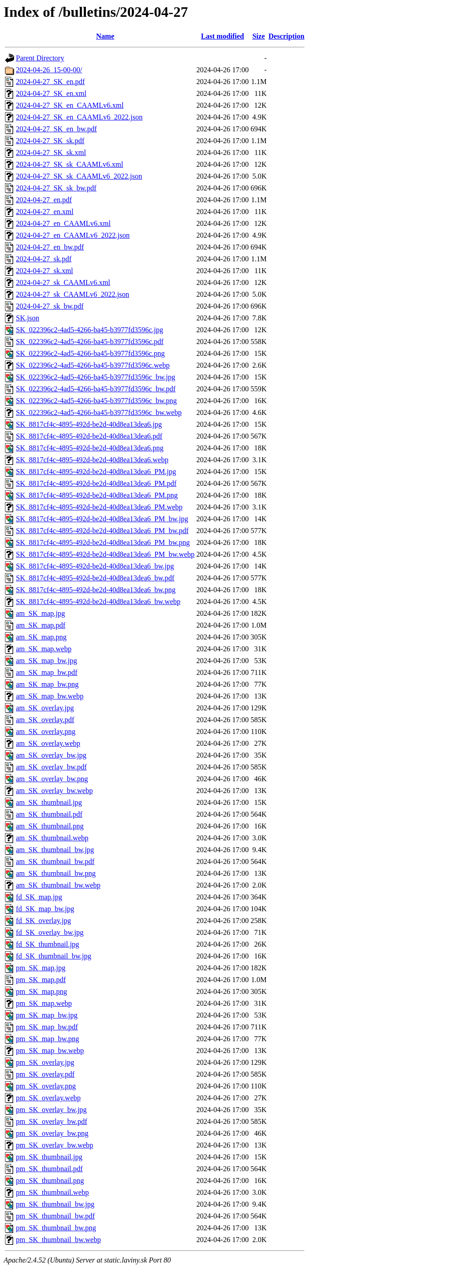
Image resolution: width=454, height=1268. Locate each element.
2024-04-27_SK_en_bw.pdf (56, 129)
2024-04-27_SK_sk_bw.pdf (56, 188)
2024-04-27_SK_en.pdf (50, 81)
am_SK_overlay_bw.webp (54, 790)
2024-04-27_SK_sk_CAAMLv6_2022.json (79, 176)
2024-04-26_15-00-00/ (49, 70)
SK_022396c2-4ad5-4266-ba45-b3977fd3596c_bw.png (96, 400)
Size (258, 36)
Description (286, 36)
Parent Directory (40, 58)
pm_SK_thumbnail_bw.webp (58, 1239)
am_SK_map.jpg (40, 613)
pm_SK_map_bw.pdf (47, 1027)
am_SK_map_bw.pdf (46, 672)
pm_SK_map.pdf (41, 979)
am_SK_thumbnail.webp (52, 838)
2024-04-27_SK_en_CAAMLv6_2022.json (79, 117)
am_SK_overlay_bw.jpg (51, 755)
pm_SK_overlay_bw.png (52, 1133)
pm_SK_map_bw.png (47, 1039)
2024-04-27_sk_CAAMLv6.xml (63, 282)
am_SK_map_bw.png (47, 684)
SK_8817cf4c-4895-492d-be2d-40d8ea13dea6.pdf (89, 436)
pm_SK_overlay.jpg (45, 1062)
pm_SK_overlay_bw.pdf (51, 1121)
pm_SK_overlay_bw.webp (54, 1145)
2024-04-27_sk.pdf (43, 259)
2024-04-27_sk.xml (44, 271)
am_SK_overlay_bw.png (52, 779)
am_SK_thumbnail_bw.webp (58, 885)
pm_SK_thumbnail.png (50, 1180)
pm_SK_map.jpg (40, 968)
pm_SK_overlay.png (46, 1086)
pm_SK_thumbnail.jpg (49, 1157)
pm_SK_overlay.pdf (45, 1074)
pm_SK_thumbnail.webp (52, 1192)
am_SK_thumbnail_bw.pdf (55, 861)
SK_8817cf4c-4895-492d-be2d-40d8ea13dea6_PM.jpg (96, 471)
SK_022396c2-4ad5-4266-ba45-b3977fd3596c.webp (93, 365)
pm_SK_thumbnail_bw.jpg (55, 1204)
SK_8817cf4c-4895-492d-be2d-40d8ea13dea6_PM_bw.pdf (102, 530)
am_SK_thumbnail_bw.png (55, 873)
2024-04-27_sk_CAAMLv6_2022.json (72, 294)
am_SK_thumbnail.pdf (49, 814)
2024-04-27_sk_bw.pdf (50, 306)
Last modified (222, 36)
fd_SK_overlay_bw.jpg (50, 932)
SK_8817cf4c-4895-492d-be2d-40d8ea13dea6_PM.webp (99, 507)
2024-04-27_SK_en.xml (51, 93)
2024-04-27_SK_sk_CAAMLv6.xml (69, 164)
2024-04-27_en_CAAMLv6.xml (63, 223)
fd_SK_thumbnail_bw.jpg (53, 956)
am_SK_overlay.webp (48, 743)
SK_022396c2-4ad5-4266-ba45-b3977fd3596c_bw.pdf (95, 389)
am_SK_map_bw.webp (50, 696)
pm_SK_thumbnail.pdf (49, 1169)
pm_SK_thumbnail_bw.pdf (55, 1216)
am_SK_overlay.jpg (45, 708)
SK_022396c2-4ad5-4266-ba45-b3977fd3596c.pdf (90, 341)
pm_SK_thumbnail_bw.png (56, 1228)
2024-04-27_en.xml (45, 211)
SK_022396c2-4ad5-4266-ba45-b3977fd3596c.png (90, 353)
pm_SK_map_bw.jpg (46, 1015)
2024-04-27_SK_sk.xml (51, 152)
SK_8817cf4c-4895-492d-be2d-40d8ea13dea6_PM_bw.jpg (102, 519)
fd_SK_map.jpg (39, 897)
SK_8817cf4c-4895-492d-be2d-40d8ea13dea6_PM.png (97, 495)
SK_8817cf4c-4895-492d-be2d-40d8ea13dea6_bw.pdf (95, 578)
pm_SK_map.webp (44, 1003)
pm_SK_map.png (41, 991)
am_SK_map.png (41, 637)
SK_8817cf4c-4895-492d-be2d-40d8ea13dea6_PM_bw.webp (105, 554)
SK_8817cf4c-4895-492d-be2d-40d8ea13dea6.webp (92, 460)
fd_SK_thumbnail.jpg (47, 944)
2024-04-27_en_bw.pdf (50, 247)
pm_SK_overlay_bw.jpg (51, 1109)
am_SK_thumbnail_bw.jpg (55, 850)
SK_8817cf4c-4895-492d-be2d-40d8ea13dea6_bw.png (95, 590)
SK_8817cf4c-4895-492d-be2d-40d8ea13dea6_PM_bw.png (103, 542)
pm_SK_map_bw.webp (50, 1050)
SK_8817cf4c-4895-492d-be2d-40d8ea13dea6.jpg (89, 424)
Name (105, 36)
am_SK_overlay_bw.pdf (51, 767)
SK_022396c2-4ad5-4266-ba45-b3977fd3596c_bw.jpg (95, 377)
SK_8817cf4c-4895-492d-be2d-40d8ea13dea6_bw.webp (98, 601)
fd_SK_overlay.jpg (43, 920)
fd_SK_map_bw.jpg (45, 909)
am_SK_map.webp (43, 649)
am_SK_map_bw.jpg (46, 660)
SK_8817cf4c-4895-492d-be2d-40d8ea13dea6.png (90, 448)
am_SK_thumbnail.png (50, 826)
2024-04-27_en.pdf (44, 200)
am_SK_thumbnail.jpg (49, 802)
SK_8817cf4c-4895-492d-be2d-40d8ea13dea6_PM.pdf (96, 483)
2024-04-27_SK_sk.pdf (50, 141)
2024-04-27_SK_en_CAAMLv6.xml (70, 105)
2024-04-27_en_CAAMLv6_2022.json (73, 235)
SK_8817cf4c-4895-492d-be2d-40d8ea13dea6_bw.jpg (95, 566)
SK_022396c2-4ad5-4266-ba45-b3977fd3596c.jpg (89, 330)
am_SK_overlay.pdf (45, 720)
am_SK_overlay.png (45, 731)
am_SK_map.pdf (40, 625)
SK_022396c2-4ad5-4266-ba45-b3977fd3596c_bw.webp (99, 412)
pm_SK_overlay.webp (48, 1098)
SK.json (27, 318)
